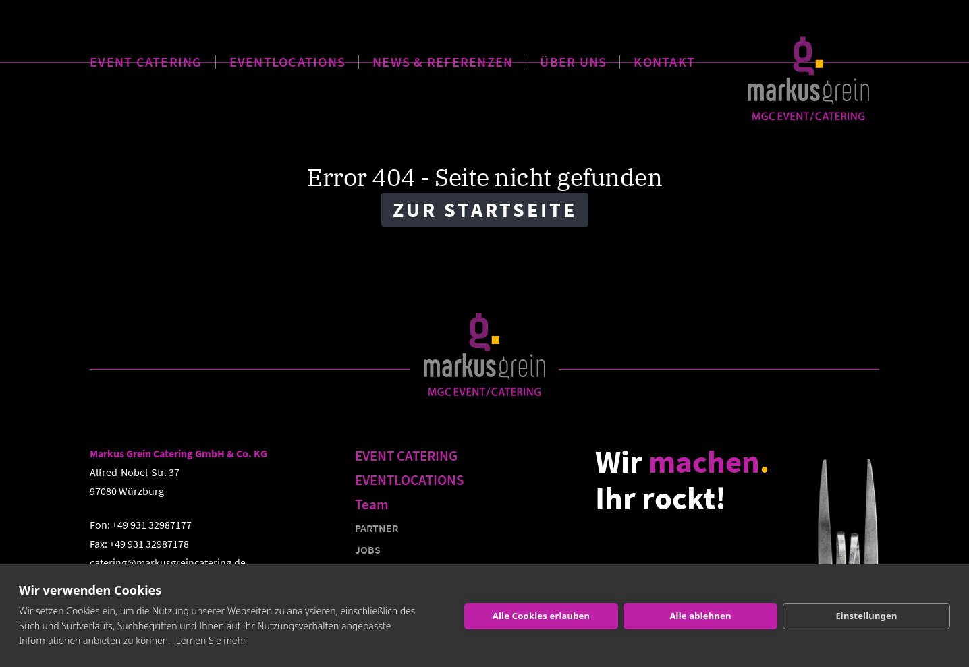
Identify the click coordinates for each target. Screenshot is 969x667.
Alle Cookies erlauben (541, 616)
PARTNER (376, 528)
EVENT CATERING (146, 59)
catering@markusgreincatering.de (168, 562)
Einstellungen (866, 616)
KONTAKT (664, 59)
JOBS (368, 549)
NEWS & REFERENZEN (442, 59)
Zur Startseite (485, 210)
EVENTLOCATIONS (287, 59)
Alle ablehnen (700, 616)
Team (372, 504)
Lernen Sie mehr (211, 640)
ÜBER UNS (573, 59)
